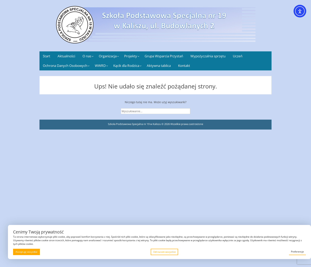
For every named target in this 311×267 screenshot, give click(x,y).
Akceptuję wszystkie (26, 252)
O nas (87, 56)
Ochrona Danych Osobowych (65, 65)
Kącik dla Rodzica (126, 65)
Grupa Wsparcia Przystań (164, 56)
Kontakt (184, 65)
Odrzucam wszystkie (164, 252)
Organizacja (108, 56)
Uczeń (237, 56)
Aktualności (66, 56)
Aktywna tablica (159, 65)
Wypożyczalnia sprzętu (208, 56)
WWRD (100, 65)
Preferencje (297, 251)
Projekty (130, 56)
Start (46, 56)
